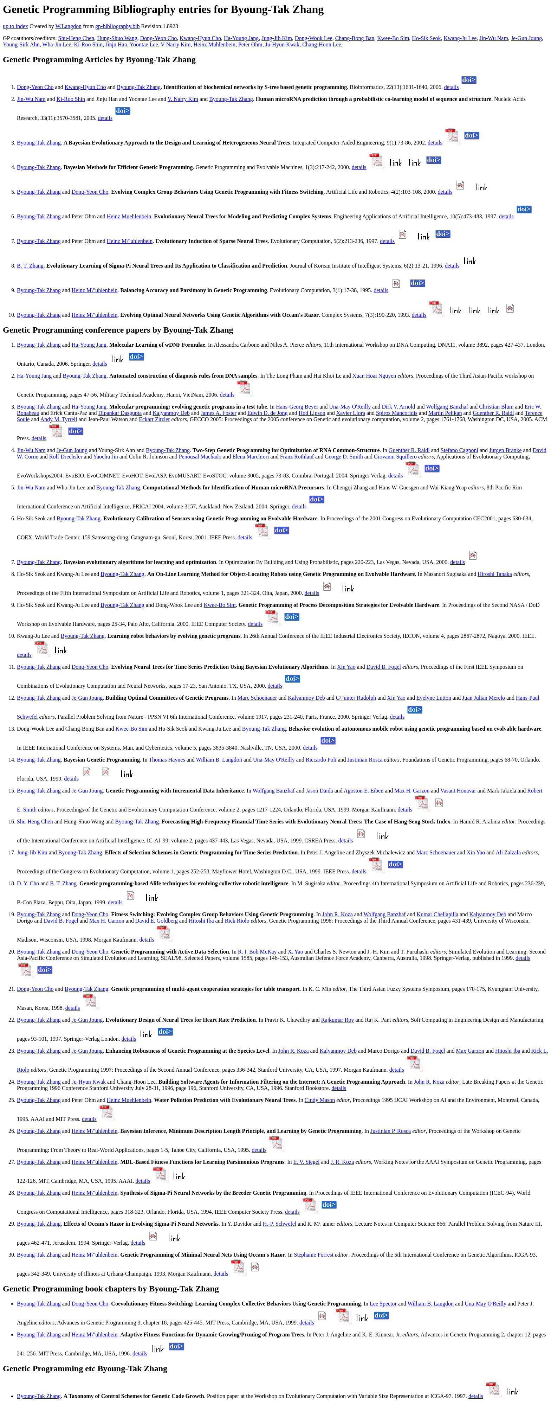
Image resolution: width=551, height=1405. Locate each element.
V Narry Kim (175, 44)
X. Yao (295, 952)
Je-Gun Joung (526, 38)
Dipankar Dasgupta (120, 413)
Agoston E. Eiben (363, 791)
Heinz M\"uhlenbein (130, 241)
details (451, 87)
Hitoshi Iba (201, 921)
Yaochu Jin (105, 457)
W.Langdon (68, 26)
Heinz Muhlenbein (214, 44)
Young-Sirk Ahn (21, 44)
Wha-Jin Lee (56, 44)
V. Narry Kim (183, 99)
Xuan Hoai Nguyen (374, 376)
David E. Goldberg (156, 921)
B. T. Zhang (30, 266)
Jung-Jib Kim (276, 38)
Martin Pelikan (445, 413)
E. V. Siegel (306, 1162)
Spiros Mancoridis (396, 413)
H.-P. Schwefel (280, 1224)
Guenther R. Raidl (493, 413)
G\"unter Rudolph (356, 698)
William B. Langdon (219, 760)
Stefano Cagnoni (459, 450)
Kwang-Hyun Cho (200, 38)
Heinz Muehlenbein (129, 216)
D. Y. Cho (28, 883)
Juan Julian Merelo (483, 698)
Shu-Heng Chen (76, 38)
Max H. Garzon (411, 791)
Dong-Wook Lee (313, 38)
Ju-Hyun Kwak (282, 44)
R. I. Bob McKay (257, 952)
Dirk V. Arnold (398, 407)
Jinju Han (116, 44)
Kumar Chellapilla (438, 914)
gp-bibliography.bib (117, 26)
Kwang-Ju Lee (460, 38)
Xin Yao (346, 667)
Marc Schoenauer (257, 698)
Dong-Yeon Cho (158, 38)
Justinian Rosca (365, 760)
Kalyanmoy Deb (171, 413)
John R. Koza (337, 914)
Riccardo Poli (321, 760)
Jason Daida (319, 791)
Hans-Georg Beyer (297, 407)
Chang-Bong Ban (355, 38)
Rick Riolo (237, 921)
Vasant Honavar (458, 791)
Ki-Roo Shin (88, 44)
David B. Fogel (384, 667)
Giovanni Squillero (395, 457)
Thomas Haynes (167, 760)
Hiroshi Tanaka (495, 574)
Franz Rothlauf (297, 457)
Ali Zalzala (508, 852)
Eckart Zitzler (154, 419)
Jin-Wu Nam (493, 38)
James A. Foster (218, 413)
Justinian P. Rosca (390, 1131)
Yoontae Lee (144, 44)
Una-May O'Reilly (350, 407)
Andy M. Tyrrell (58, 419)
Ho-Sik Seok (426, 38)
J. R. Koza (342, 1162)
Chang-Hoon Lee (321, 44)
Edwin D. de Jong (267, 413)
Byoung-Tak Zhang (139, 87)
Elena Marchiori (250, 457)
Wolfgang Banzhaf (447, 407)
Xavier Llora (350, 413)
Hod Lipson (312, 413)
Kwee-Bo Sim (393, 38)
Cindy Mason (320, 1100)
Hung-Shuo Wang (117, 38)
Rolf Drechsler (66, 457)
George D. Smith (344, 457)
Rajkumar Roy (337, 1020)
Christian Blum (496, 407)
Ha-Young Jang (241, 38)
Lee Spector (383, 1304)
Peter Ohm (250, 44)
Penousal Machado (200, 457)
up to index (15, 26)
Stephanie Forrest (313, 1255)
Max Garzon (470, 1051)
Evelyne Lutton (433, 698)
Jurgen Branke (505, 450)
